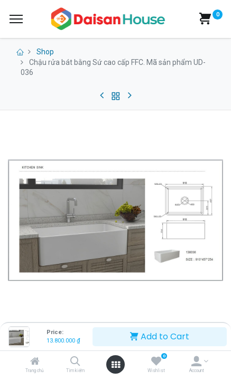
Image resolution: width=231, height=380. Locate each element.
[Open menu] (116, 364)
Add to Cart (159, 336)
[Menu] (16, 19)
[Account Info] (196, 362)
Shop (45, 52)
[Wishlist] (156, 362)
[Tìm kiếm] (75, 362)
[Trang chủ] (35, 362)
